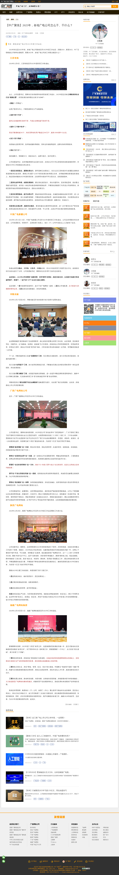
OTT (55, 12)
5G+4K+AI (93, 47)
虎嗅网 (84, 832)
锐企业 (80, 12)
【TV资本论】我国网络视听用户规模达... (98, 67)
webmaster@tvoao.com (71, 868)
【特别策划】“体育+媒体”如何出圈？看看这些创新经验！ (101, 171)
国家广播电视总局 (15, 827)
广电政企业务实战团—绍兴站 (95, 116)
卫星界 (33, 1)
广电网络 (29, 12)
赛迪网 (84, 830)
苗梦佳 (93, 259)
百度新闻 (85, 835)
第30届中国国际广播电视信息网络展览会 (98, 112)
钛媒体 (73, 839)
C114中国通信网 (56, 835)
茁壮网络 (94, 832)
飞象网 (84, 827)
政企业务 (24, 36)
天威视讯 (41, 799)
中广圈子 (66, 861)
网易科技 (74, 837)
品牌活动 (19, 12)
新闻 (12, 19)
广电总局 (36, 780)
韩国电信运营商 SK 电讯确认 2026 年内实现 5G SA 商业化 (101, 145)
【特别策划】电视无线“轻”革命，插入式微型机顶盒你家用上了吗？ (101, 160)
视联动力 (106, 839)
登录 (113, 1)
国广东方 (106, 835)
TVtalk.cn (53, 842)
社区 (39, 1)
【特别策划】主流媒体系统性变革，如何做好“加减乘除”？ (101, 155)
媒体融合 (100, 47)
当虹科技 (94, 837)
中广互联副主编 (96, 261)
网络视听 (101, 264)
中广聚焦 (9, 36)
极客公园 (74, 842)
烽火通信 (106, 830)
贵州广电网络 (34, 832)
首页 (4, 12)
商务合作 (55, 861)
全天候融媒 (91, 12)
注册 (116, 1)
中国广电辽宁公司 (35, 844)
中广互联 (18, 1)
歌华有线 (33, 827)
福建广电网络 (34, 842)
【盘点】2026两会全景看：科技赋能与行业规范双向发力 (101, 176)
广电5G (47, 799)
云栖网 (53, 839)
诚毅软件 (106, 832)
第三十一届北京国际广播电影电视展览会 (98, 108)
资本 (35, 726)
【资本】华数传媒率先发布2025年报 (97, 74)
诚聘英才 (44, 861)
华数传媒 (106, 827)
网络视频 (48, 12)
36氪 (83, 837)
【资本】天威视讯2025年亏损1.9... (96, 60)
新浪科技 (74, 835)
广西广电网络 (34, 835)
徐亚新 (93, 283)
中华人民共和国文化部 (16, 839)
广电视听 (43, 780)
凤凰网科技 (74, 827)
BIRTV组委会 (96, 827)
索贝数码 (94, 835)
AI (47, 744)
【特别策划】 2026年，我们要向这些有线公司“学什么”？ (101, 150)
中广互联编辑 (100, 43)
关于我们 (32, 861)
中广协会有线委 (14, 844)
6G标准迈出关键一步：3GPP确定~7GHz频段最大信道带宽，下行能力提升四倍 (101, 139)
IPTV (63, 12)
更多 (113, 80)
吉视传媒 (50, 726)
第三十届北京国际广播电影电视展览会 (98, 119)
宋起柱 (42, 744)
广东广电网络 (34, 839)
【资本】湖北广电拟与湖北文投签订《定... (99, 71)
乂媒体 (53, 844)
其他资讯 (71, 12)
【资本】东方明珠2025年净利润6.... (97, 64)
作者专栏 (101, 12)
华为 (106, 837)
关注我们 (89, 861)
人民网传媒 (54, 827)
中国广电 (36, 744)
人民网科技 (74, 832)
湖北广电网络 (42, 726)
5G (19, 36)
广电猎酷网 (54, 830)
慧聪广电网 (54, 837)
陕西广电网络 (58, 726)
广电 (15, 36)
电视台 (38, 12)
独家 (10, 12)
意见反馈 (78, 861)
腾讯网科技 (74, 830)
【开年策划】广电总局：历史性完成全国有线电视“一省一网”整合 (101, 166)
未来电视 (94, 830)
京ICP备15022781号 (79, 867)
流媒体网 (53, 832)
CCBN (52, 744)
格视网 (26, 1)
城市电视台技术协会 (16, 842)
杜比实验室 (95, 839)
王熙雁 (42, 33)
